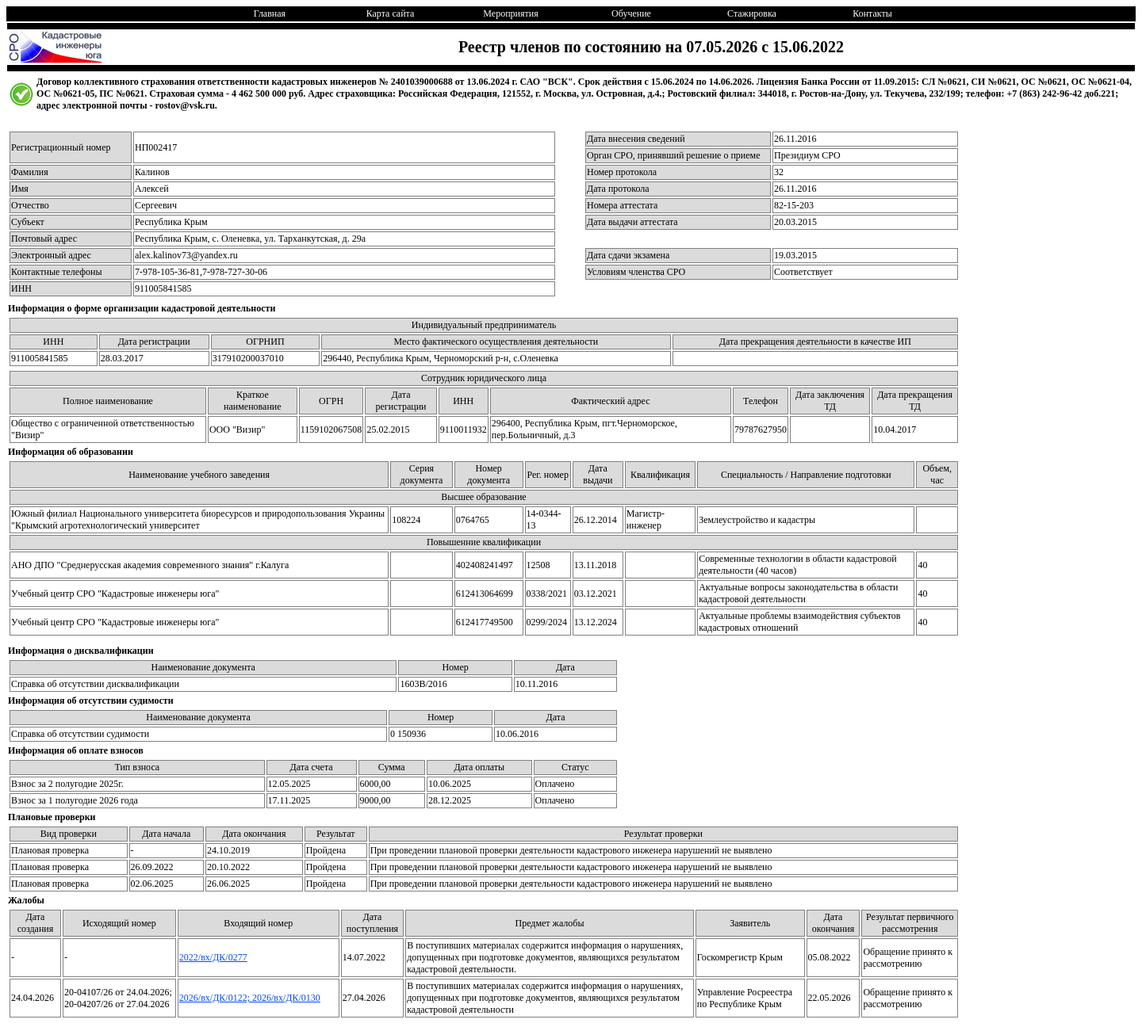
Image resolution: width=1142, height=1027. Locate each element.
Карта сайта (390, 13)
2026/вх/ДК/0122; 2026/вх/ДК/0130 (249, 997)
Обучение (631, 13)
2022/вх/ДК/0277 (213, 957)
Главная (270, 13)
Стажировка (751, 13)
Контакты (872, 13)
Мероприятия (510, 13)
